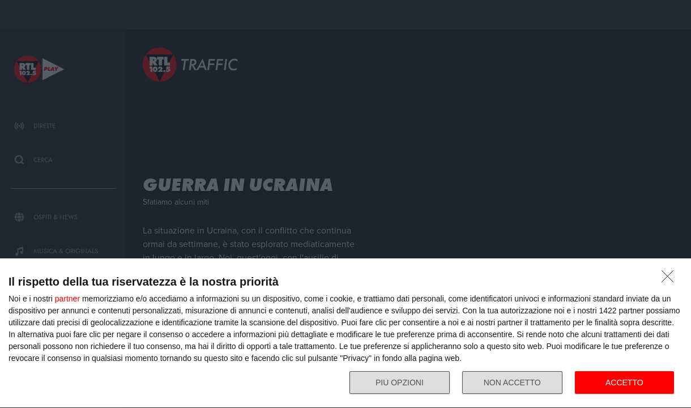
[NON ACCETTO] (671, 279)
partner (67, 299)
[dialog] (345, 333)
